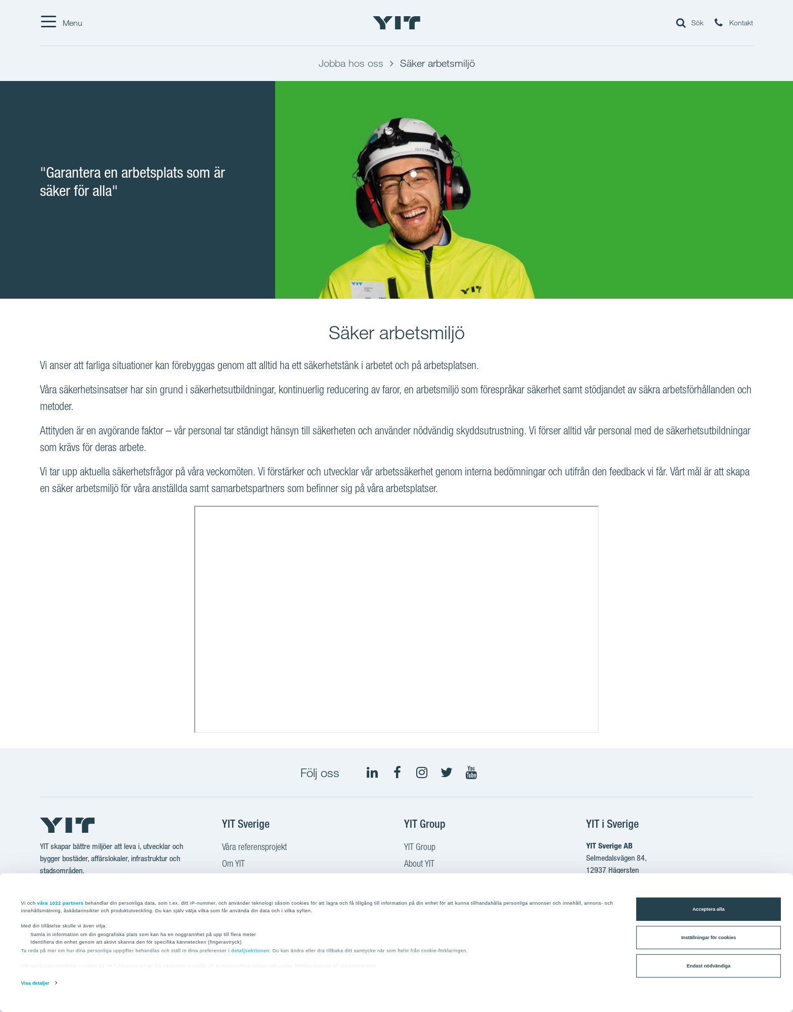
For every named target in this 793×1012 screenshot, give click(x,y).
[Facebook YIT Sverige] (397, 772)
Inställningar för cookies (708, 937)
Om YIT (233, 864)
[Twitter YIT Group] (446, 772)
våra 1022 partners (60, 902)
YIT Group (419, 848)
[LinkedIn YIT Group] (372, 772)
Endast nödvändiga (708, 965)
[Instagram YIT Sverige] (422, 772)
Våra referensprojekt (254, 848)
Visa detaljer (35, 983)
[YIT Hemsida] (396, 22)
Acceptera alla (708, 909)
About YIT (419, 864)
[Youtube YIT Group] (471, 772)
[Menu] (61, 23)
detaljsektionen (250, 950)
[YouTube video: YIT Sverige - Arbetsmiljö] (396, 619)
